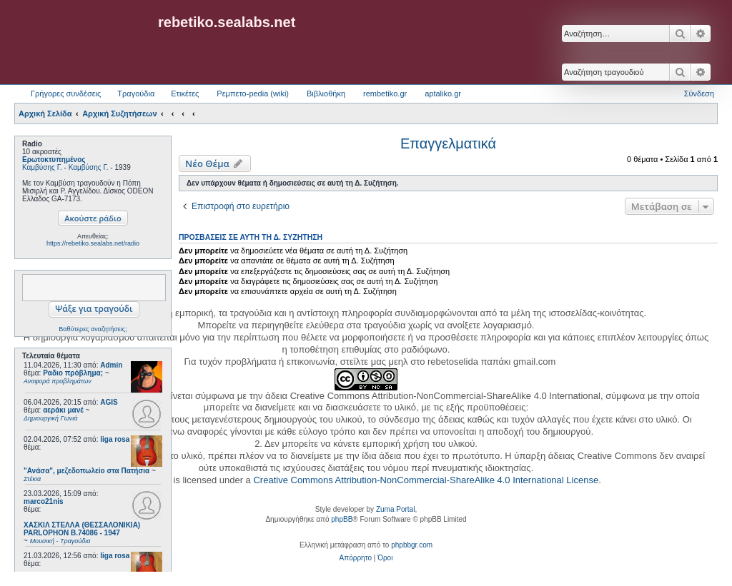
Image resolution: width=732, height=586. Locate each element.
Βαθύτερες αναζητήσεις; (93, 329)
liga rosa (114, 439)
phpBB (341, 519)
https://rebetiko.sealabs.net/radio (92, 243)
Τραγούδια (135, 93)
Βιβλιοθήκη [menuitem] (326, 93)
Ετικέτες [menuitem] (185, 93)
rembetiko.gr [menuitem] (385, 93)
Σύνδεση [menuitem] (699, 93)
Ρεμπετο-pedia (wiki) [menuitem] (253, 93)
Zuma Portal (395, 509)
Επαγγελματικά (448, 143)
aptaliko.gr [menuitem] (443, 93)
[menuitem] (356, 558)
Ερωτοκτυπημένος (53, 159)
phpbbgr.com (411, 545)
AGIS (108, 402)
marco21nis (44, 501)
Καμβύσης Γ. (42, 167)
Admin (111, 365)
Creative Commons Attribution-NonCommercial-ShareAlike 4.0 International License (425, 480)
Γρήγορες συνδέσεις (66, 93)
